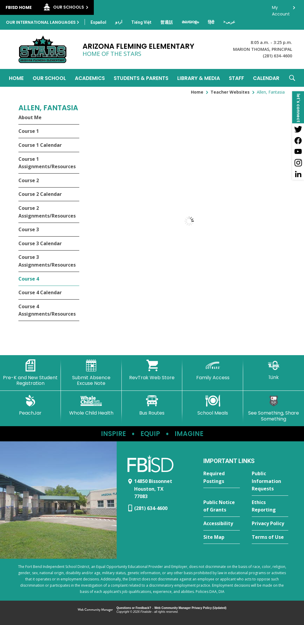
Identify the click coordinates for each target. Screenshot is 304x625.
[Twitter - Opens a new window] (298, 129)
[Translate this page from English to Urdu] (118, 21)
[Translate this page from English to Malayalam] (190, 21)
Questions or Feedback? (133, 608)
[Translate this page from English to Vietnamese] (141, 22)
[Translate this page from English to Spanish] (98, 22)
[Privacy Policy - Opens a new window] (270, 523)
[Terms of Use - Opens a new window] (270, 537)
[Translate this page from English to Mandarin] (166, 22)
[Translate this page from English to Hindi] (211, 22)
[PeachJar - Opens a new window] (30, 405)
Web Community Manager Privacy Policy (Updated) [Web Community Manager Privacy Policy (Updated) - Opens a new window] (190, 608)
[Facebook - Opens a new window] (298, 140)
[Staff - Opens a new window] (236, 78)
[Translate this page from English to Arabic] (229, 21)
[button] (292, 78)
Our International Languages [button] (41, 22)
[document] (189, 221)
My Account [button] (281, 9)
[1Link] (273, 370)
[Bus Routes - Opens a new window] (152, 405)
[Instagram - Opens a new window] (298, 163)
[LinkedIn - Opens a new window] (298, 174)
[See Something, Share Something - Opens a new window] (273, 408)
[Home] (16, 78)
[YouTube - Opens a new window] (298, 151)
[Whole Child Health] (91, 405)
